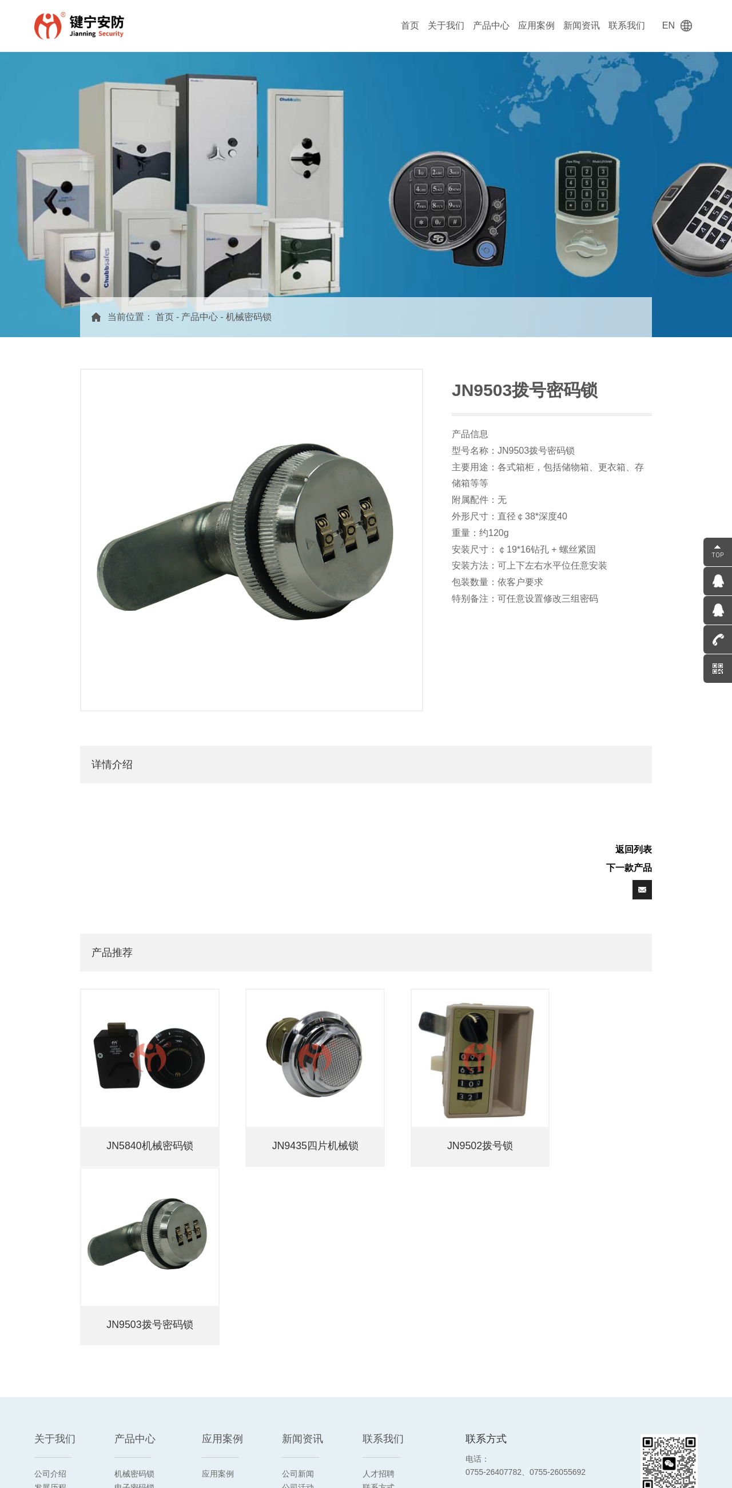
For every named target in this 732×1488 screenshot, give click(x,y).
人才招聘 (379, 1277)
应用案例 (536, 25)
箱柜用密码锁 (138, 1318)
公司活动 (298, 1291)
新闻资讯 (581, 25)
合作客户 (50, 1332)
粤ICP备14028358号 (559, 1462)
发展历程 (50, 1291)
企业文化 (50, 1305)
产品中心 (491, 25)
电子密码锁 (134, 1291)
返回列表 (633, 849)
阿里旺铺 (87, 1463)
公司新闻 (298, 1277)
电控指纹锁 (134, 1332)
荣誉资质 (50, 1318)
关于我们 (446, 25)
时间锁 (126, 1346)
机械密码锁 (249, 317)
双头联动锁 (134, 1360)
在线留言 (379, 1305)
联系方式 (379, 1291)
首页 (410, 25)
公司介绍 (50, 1277)
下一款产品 (629, 868)
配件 (122, 1373)
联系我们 (626, 25)
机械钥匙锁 (134, 1305)
